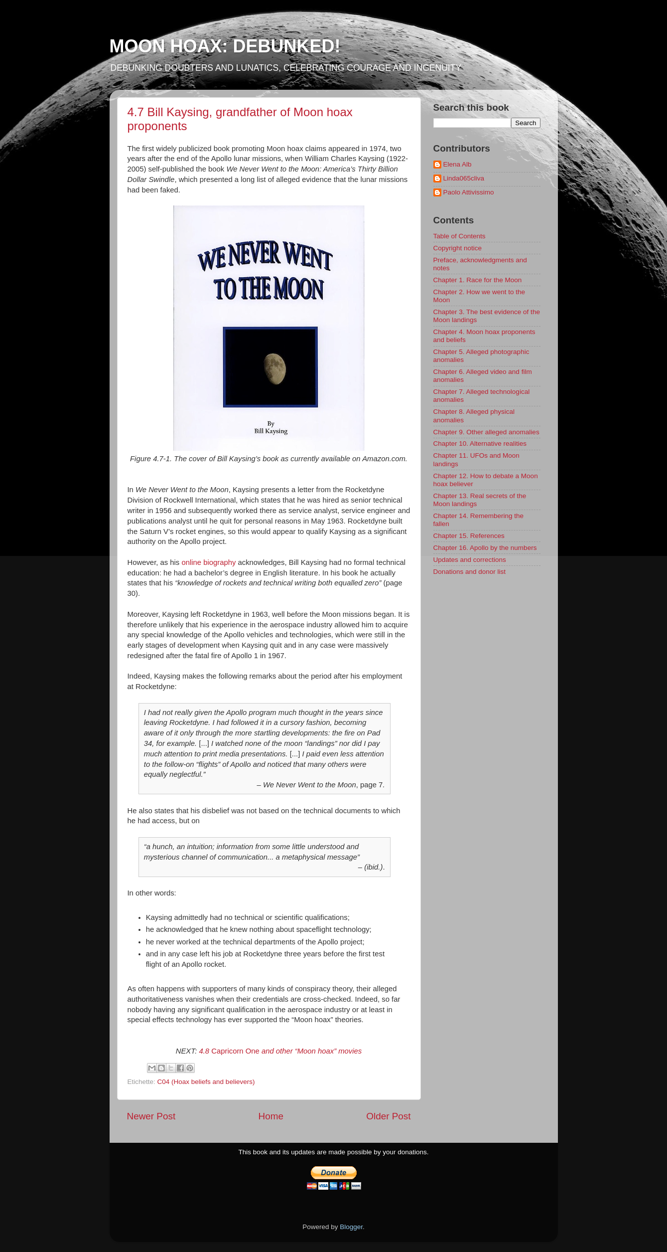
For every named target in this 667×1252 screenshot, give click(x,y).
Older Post (388, 1116)
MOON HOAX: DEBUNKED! (225, 46)
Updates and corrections (469, 559)
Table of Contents (459, 236)
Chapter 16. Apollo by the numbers (485, 547)
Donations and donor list (469, 571)
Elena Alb (457, 164)
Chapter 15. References (469, 535)
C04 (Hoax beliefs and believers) (206, 1081)
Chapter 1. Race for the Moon (477, 280)
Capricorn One (280, 1051)
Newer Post (151, 1116)
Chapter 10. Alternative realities (480, 443)
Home (271, 1116)
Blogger (351, 1227)
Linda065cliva (464, 178)
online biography (208, 562)
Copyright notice (457, 248)
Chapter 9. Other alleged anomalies (486, 432)
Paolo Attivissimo (468, 192)
